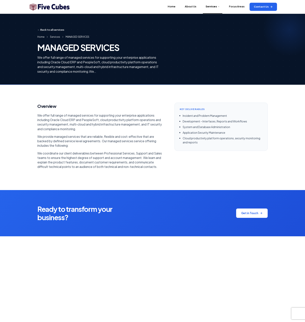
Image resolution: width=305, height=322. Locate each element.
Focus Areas (237, 6)
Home (171, 6)
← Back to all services (50, 29)
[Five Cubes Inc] (49, 6)
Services (213, 6)
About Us (190, 6)
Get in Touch (252, 213)
